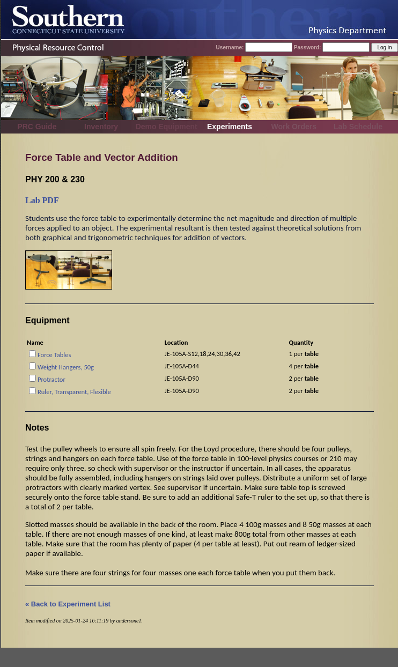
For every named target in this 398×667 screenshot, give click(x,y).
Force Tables (54, 355)
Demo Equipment (166, 126)
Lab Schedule (358, 126)
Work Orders (293, 126)
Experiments (229, 126)
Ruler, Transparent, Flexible (74, 392)
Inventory (101, 126)
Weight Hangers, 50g (66, 367)
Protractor (51, 379)
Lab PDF (42, 200)
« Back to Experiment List (67, 604)
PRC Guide (36, 126)
